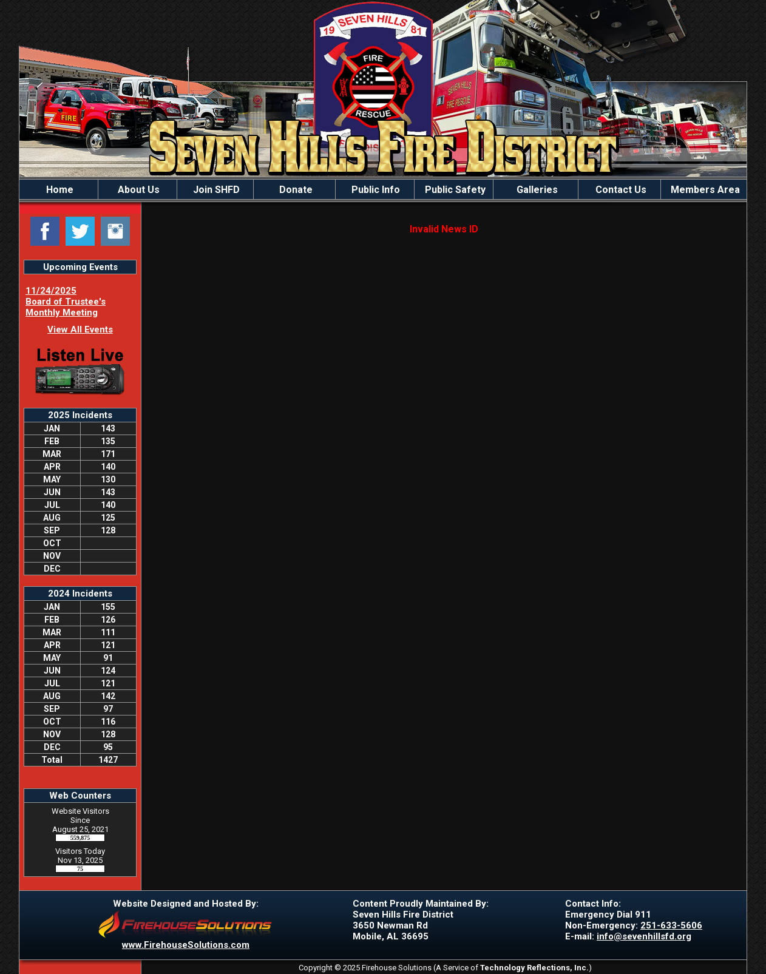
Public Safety (454, 189)
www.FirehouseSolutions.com (185, 944)
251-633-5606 (671, 925)
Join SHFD (215, 189)
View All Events (80, 329)
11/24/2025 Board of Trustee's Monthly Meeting (65, 301)
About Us (137, 189)
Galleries (536, 189)
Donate (295, 189)
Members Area (704, 189)
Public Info (374, 189)
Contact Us (619, 189)
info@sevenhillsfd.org (644, 936)
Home (58, 189)
